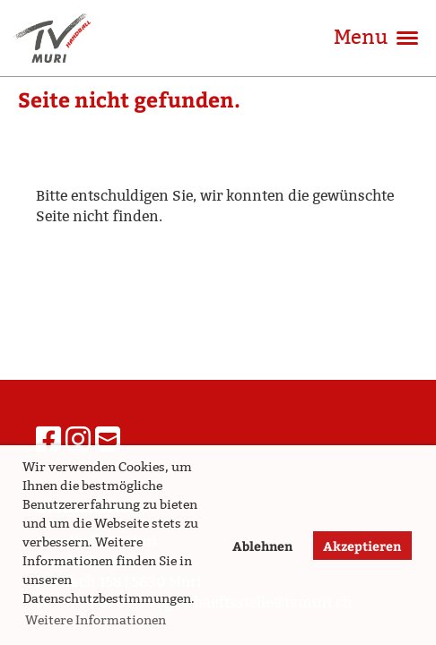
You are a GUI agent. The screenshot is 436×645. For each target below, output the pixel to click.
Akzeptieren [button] (362, 546)
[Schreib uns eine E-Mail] (107, 440)
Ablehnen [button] (262, 546)
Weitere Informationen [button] (95, 620)
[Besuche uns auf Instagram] (78, 440)
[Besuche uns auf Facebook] (48, 440)
